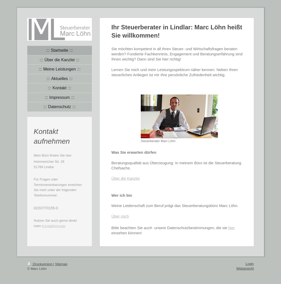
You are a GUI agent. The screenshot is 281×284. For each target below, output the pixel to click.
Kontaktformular (53, 226)
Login (249, 264)
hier (231, 228)
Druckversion (40, 264)
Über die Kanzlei (125, 178)
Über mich (120, 216)
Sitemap (61, 264)
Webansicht (245, 268)
